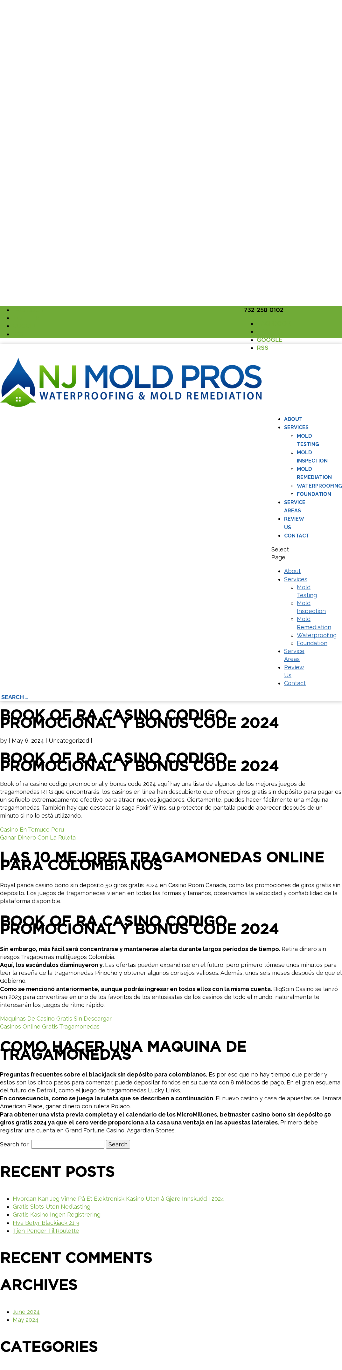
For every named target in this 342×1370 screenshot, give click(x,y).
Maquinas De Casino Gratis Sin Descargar (56, 1018)
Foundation (314, 494)
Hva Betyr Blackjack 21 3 (46, 1222)
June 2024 (26, 1311)
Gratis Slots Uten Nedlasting (51, 1206)
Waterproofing (319, 486)
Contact (296, 536)
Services (296, 427)
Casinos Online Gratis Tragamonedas (50, 1026)
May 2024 (25, 1319)
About (293, 419)
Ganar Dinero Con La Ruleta (38, 837)
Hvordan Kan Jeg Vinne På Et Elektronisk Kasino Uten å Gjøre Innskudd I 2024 (118, 1198)
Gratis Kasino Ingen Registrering (57, 1214)
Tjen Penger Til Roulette (46, 1230)
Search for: (15, 1144)
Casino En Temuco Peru (32, 829)
